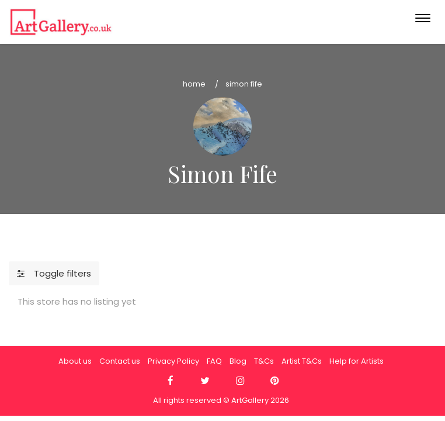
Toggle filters (54, 273)
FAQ (214, 361)
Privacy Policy (173, 361)
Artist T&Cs (301, 361)
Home (194, 84)
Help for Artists (356, 361)
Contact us (119, 361)
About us (75, 361)
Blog (238, 361)
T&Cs (264, 361)
